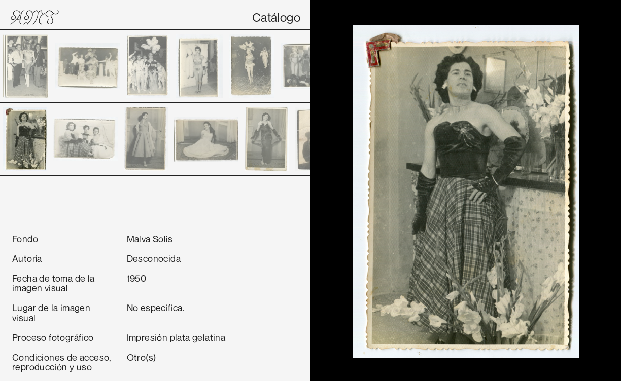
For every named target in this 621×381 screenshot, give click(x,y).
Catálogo (276, 17)
